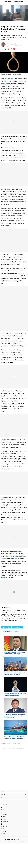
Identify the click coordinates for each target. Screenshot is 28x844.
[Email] (17, 49)
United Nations (13, 556)
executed (10, 78)
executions (4, 577)
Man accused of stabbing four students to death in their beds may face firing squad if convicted (13, 620)
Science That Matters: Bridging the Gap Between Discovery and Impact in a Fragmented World (14, 716)
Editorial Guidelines (20, 748)
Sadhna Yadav (11, 43)
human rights (5, 83)
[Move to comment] (20, 49)
